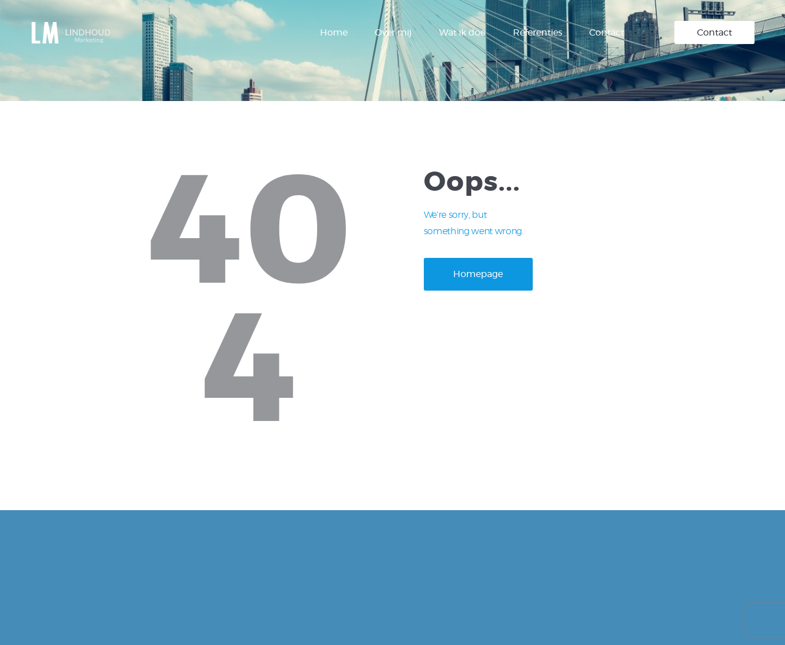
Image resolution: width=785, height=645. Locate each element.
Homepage (478, 274)
